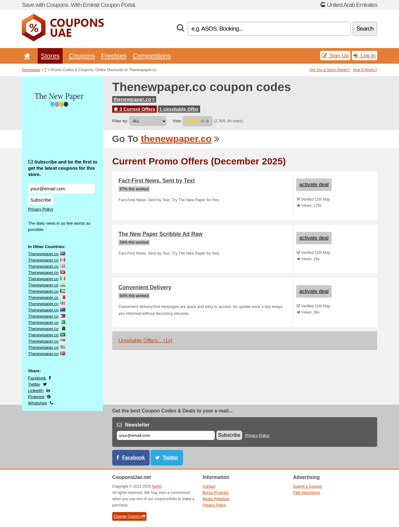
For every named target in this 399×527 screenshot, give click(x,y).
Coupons (82, 55)
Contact (209, 486)
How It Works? (365, 70)
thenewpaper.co (134, 99)
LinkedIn (36, 390)
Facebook (37, 378)
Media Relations (216, 499)
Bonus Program (215, 492)
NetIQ (157, 486)
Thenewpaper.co (43, 253)
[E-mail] (166, 435)
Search (364, 28)
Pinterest (36, 396)
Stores (50, 55)
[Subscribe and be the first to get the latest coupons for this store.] (61, 188)
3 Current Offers (134, 109)
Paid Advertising (306, 492)
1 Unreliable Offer (179, 109)
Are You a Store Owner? (330, 70)
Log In (364, 55)
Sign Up (335, 55)
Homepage (31, 70)
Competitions (152, 55)
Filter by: (120, 121)
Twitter (34, 384)
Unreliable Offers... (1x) (145, 341)
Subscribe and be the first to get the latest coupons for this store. (63, 168)
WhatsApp (37, 403)
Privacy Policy (40, 209)
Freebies (114, 55)
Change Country (129, 516)
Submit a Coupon (307, 486)
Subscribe (40, 200)
